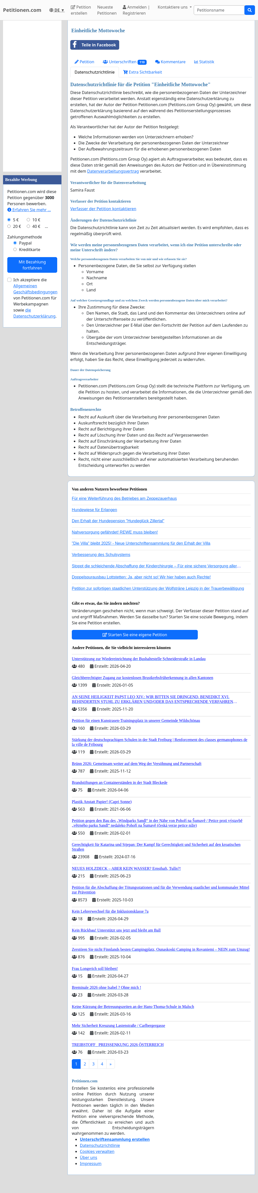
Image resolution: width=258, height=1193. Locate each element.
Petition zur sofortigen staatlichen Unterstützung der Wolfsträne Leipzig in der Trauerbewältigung (158, 588)
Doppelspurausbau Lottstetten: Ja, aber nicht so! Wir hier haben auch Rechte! (141, 577)
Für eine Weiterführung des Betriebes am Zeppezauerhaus (124, 498)
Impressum (91, 1163)
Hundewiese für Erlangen (94, 510)
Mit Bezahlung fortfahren (32, 265)
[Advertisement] (32, 96)
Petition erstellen (81, 10)
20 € (17, 226)
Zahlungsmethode (24, 237)
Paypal (25, 243)
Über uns (88, 1157)
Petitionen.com (22, 10)
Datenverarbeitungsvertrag (113, 171)
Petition (84, 62)
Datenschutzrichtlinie (95, 72)
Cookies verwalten (97, 1151)
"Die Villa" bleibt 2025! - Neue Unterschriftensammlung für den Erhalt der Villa (141, 543)
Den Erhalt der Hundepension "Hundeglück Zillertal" (118, 521)
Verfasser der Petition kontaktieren (103, 208)
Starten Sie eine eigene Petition (135, 634)
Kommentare (170, 62)
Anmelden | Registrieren (136, 10)
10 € (36, 220)
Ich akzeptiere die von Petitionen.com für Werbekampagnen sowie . (35, 298)
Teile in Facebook (93, 44)
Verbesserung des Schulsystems (101, 555)
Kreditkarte (29, 249)
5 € (16, 220)
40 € (36, 226)
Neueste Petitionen (107, 10)
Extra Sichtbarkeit (142, 72)
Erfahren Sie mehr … (29, 209)
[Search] (219, 10)
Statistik (204, 62)
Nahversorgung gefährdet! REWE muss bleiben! (115, 532)
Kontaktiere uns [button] (173, 7)
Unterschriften (125, 62)
